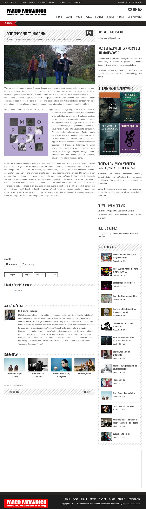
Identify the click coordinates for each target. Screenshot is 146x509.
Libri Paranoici (74, 2)
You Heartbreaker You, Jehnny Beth (61, 375)
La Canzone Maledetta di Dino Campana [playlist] (124, 311)
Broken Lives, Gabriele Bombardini (121, 353)
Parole (32, 2)
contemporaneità (13, 274)
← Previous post (13, 391)
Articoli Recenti (108, 247)
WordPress (105, 504)
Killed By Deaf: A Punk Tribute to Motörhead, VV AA (125, 270)
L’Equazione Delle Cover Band (124, 282)
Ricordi (52, 2)
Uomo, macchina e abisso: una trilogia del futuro (124, 256)
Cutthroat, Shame (84, 373)
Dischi (5, 2)
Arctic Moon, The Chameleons (38, 375)
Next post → (88, 391)
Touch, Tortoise (119, 379)
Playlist (42, 2)
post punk (52, 274)
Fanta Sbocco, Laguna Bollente (14, 375)
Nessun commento (74, 39)
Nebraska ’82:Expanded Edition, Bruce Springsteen (125, 367)
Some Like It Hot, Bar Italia (123, 406)
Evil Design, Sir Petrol (121, 433)
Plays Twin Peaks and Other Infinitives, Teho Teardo (123, 339)
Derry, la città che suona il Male (125, 295)
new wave (39, 274)
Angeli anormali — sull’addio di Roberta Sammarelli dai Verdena (125, 421)
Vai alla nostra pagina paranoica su (116, 211)
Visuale (61, 2)
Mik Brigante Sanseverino (28, 310)
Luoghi (23, 2)
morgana (28, 274)
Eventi (14, 2)
